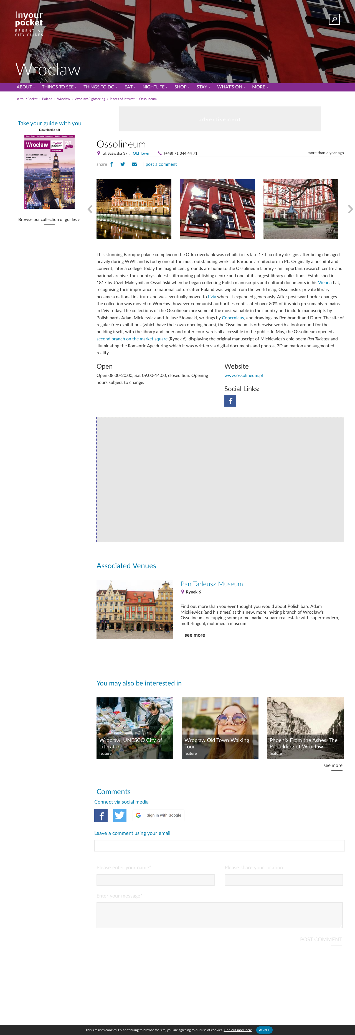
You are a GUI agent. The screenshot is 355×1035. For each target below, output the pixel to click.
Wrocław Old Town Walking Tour (216, 744)
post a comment (161, 164)
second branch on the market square (132, 339)
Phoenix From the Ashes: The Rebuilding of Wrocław (304, 744)
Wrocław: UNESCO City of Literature (130, 744)
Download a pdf (49, 129)
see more (195, 635)
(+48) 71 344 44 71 (180, 153)
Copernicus (233, 318)
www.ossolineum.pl (243, 375)
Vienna (325, 283)
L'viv (212, 297)
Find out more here (238, 1030)
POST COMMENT (321, 917)
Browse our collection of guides (47, 220)
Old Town (141, 153)
